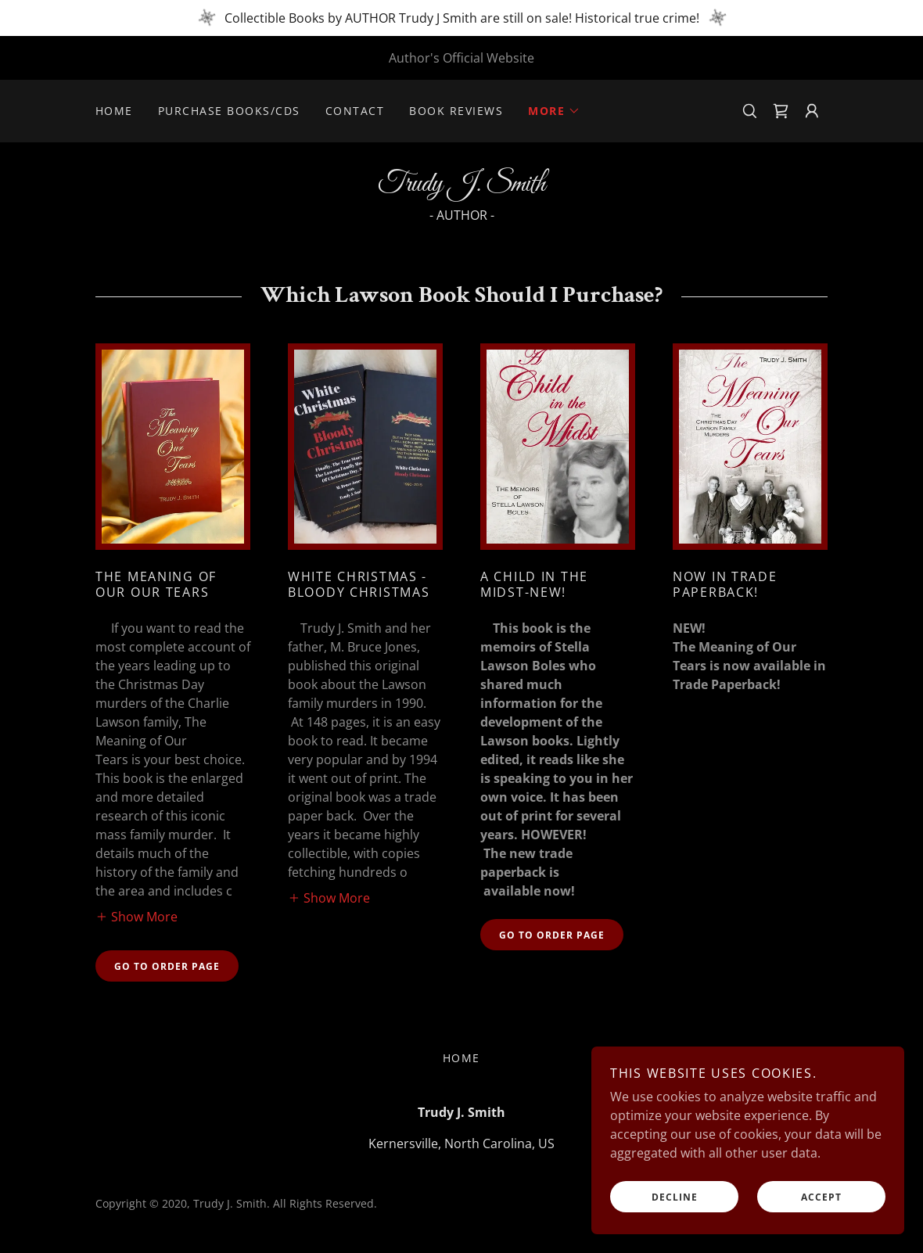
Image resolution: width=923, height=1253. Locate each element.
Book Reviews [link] (456, 110)
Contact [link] (355, 110)
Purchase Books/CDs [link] (229, 110)
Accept (821, 1197)
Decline (675, 1197)
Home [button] (461, 1057)
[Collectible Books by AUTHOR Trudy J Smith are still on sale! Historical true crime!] (461, 18)
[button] (554, 111)
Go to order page (167, 966)
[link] (780, 111)
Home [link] (114, 110)
